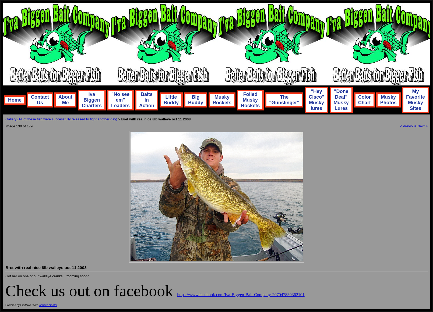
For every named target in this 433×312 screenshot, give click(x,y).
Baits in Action (146, 100)
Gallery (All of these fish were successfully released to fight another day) (61, 119)
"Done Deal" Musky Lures (341, 100)
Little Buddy (171, 99)
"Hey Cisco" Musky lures (316, 100)
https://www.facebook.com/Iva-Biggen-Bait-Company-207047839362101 (241, 294)
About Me (65, 99)
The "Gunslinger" (284, 99)
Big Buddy (195, 99)
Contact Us (40, 99)
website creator (48, 305)
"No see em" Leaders (120, 100)
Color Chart (364, 99)
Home (15, 100)
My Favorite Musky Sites (415, 100)
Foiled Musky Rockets (250, 100)
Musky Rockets (222, 99)
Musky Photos (388, 99)
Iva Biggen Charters (92, 100)
